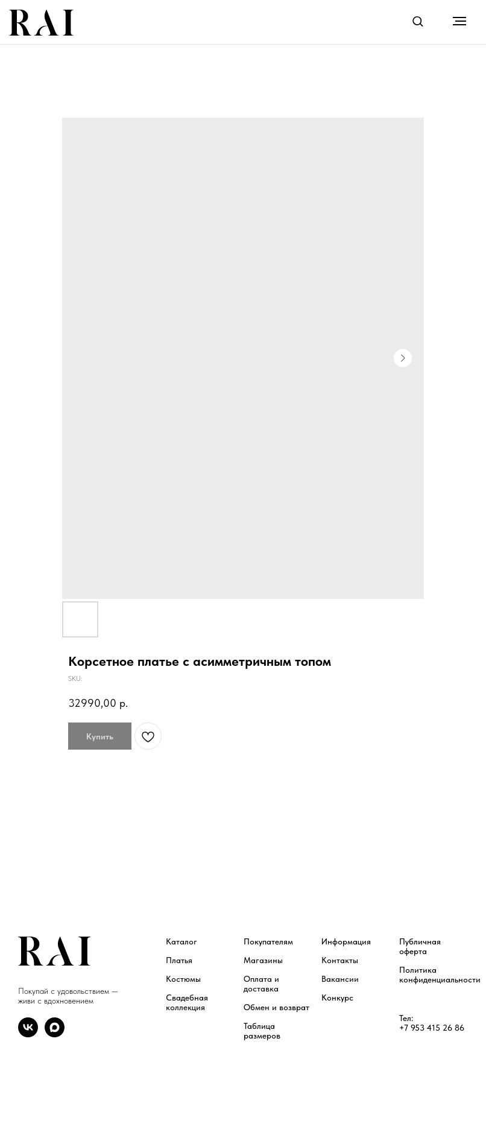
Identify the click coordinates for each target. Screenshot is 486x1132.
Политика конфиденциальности (440, 974)
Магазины (263, 960)
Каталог (181, 941)
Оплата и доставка (261, 983)
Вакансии (340, 979)
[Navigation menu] (459, 21)
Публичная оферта (420, 946)
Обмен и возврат (276, 1007)
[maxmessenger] (55, 1034)
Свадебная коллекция (187, 1002)
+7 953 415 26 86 (431, 1027)
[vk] (28, 1034)
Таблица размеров (262, 1030)
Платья (179, 960)
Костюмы (183, 979)
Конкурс (337, 997)
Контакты (339, 960)
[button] (417, 21)
